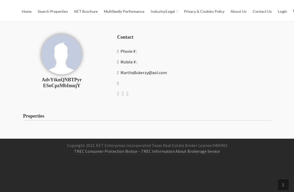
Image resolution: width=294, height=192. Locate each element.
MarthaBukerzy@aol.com (142, 72)
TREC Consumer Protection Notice (105, 151)
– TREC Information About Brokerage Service (178, 151)
